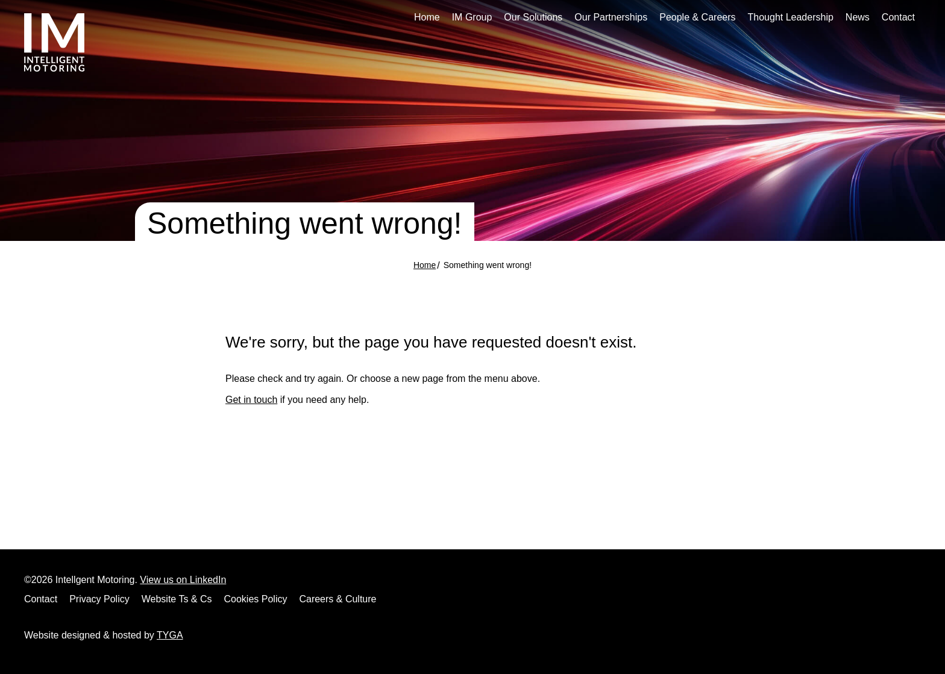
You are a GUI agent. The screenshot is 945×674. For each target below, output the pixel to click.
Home (427, 17)
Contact (898, 17)
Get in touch (251, 400)
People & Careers (697, 17)
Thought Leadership (791, 17)
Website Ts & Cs (177, 599)
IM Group (472, 17)
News (858, 17)
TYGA (170, 635)
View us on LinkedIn (183, 580)
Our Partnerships (610, 17)
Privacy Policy (99, 599)
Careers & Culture (337, 599)
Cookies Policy (255, 599)
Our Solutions (533, 17)
